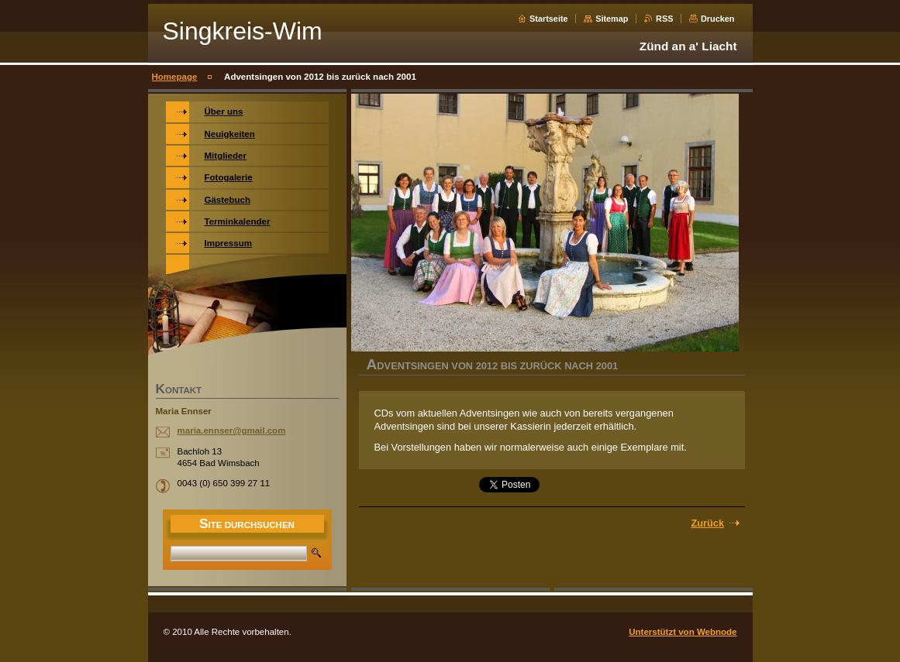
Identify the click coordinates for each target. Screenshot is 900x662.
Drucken (718, 18)
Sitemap (611, 18)
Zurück (707, 523)
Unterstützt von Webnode (682, 631)
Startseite (548, 18)
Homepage (175, 76)
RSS (664, 18)
